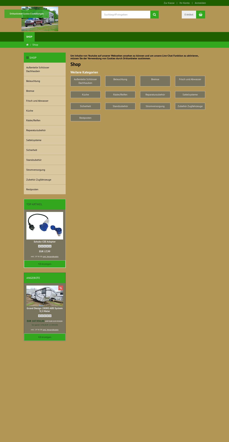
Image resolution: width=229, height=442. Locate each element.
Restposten (85, 117)
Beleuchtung (120, 79)
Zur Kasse (169, 2)
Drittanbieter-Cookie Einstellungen (27, 13)
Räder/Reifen (120, 94)
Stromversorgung (155, 106)
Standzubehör (120, 106)
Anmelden (200, 2)
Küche (85, 94)
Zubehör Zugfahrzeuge (190, 106)
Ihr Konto (185, 2)
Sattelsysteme (190, 94)
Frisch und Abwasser (190, 79)
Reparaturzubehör (155, 94)
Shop (29, 36)
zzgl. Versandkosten (51, 256)
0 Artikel (188, 14)
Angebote (33, 278)
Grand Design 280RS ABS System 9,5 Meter (45, 310)
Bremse (155, 79)
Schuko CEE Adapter (45, 241)
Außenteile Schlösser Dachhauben (85, 81)
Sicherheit (85, 106)
